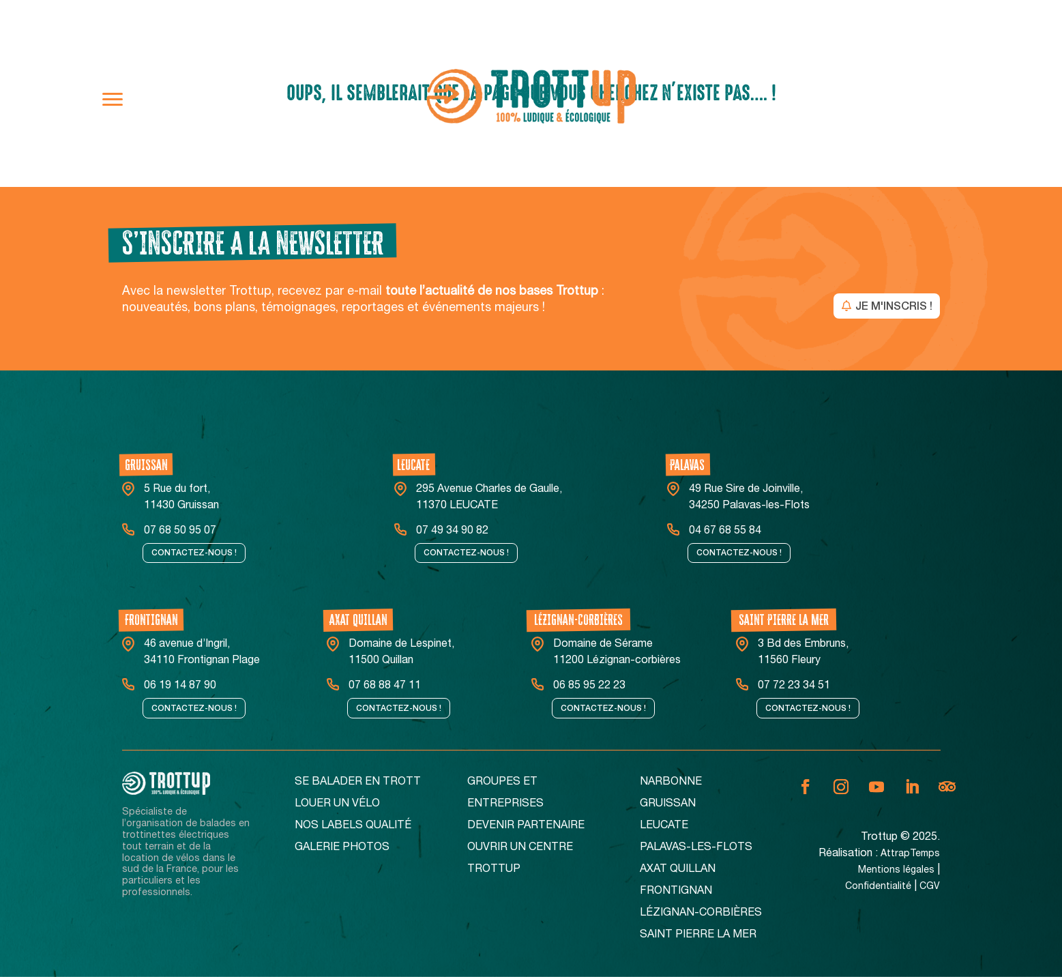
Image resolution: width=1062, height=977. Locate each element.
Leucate (664, 826)
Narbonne (671, 782)
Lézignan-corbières (701, 913)
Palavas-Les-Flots (696, 848)
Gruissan (668, 804)
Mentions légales (896, 870)
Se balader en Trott (358, 782)
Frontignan (676, 891)
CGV (929, 887)
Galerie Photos (342, 848)
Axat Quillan (678, 869)
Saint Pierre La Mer (698, 935)
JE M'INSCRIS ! (893, 306)
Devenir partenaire (526, 826)
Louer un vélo (337, 804)
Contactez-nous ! (194, 552)
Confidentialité (878, 887)
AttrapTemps (910, 854)
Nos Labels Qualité (353, 826)
